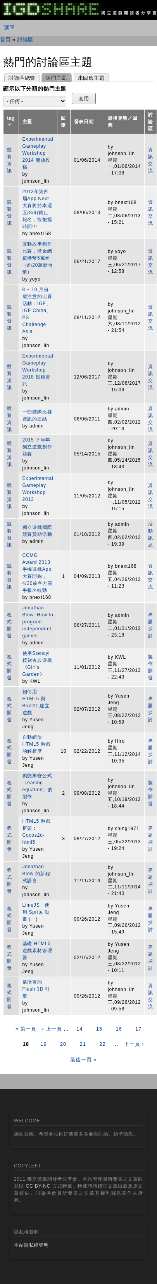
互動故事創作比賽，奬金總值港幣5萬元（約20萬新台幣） (37, 258)
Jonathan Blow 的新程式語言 (36, 873)
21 (83, 1044)
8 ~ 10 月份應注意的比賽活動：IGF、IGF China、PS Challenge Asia (37, 310)
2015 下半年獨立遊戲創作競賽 (37, 447)
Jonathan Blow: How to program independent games (37, 622)
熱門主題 (54, 77)
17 (138, 1029)
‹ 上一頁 (52, 1029)
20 (63, 1044)
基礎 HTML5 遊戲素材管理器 (37, 950)
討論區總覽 (22, 78)
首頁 (5, 39)
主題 (27, 121)
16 (119, 1029)
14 (79, 1029)
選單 (10, 27)
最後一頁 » (83, 1059)
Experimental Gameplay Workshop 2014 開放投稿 (37, 153)
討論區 (25, 39)
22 (102, 1044)
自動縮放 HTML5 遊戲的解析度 (36, 744)
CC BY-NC (38, 1186)
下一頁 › (134, 1044)
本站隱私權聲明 (31, 1245)
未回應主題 (91, 78)
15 (99, 1029)
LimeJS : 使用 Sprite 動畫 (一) (36, 912)
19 (43, 1044)
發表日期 (84, 121)
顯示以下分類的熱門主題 (34, 88)
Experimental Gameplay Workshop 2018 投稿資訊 (37, 370)
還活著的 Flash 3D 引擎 (36, 989)
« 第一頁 (26, 1029)
